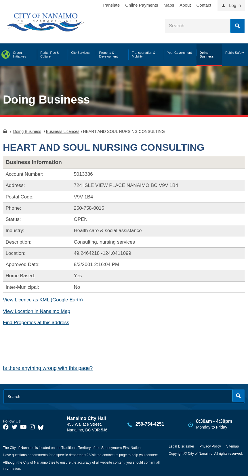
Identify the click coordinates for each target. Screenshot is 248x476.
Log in (235, 5)
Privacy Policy (210, 446)
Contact (203, 5)
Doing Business (46, 99)
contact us (110, 455)
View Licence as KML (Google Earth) (43, 300)
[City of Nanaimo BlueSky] (42, 427)
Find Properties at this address (36, 322)
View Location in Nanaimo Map (36, 311)
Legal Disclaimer (181, 446)
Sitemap (232, 446)
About (185, 5)
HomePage (5, 131)
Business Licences (62, 131)
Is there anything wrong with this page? (48, 368)
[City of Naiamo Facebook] (6, 427)
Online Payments (141, 5)
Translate (111, 5)
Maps (169, 5)
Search (237, 26)
